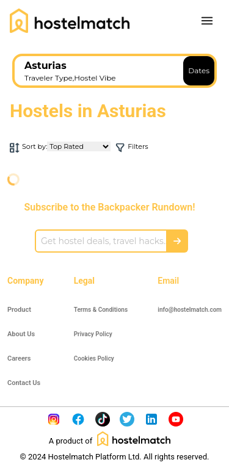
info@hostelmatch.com (190, 309)
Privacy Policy (93, 334)
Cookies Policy (94, 358)
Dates (198, 70)
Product (19, 310)
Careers (19, 358)
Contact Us (23, 383)
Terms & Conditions (101, 309)
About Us (21, 334)
